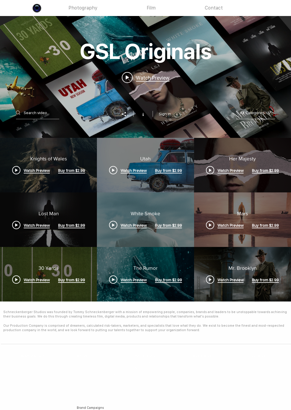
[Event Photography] (98, 379)
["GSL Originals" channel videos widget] (145, 158)
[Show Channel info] (143, 114)
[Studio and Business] (153, 374)
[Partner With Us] (151, 356)
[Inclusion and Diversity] (208, 363)
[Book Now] (153, 363)
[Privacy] (208, 368)
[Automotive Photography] (98, 374)
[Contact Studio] (34, 391)
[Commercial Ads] (98, 385)
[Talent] (34, 396)
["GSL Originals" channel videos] (145, 219)
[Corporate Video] (98, 391)
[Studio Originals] (34, 385)
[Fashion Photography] (95, 363)
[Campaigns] (30, 379)
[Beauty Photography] (95, 368)
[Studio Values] (208, 356)
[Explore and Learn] (35, 356)
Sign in (165, 113)
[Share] (126, 114)
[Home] (30, 363)
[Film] (30, 374)
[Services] (88, 356)
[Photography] (30, 368)
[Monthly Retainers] (153, 368)
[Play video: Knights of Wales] (146, 77)
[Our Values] (262, 356)
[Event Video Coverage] (98, 402)
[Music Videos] (98, 396)
